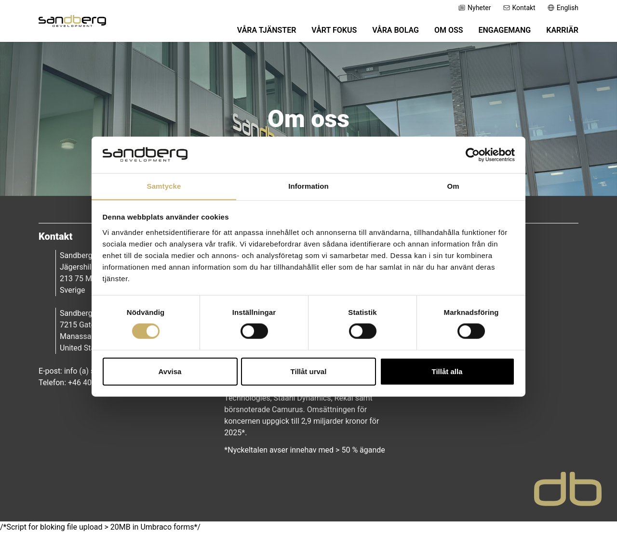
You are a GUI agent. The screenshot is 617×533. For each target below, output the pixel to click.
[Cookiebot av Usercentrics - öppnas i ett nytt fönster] (472, 154)
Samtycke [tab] (164, 186)
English (562, 8)
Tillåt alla (447, 371)
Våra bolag (395, 30)
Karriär (562, 30)
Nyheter (474, 8)
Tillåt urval (309, 371)
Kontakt (519, 8)
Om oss (448, 30)
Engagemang (504, 30)
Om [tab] (453, 186)
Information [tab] (308, 186)
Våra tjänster (266, 30)
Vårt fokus (334, 30)
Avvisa (170, 371)
